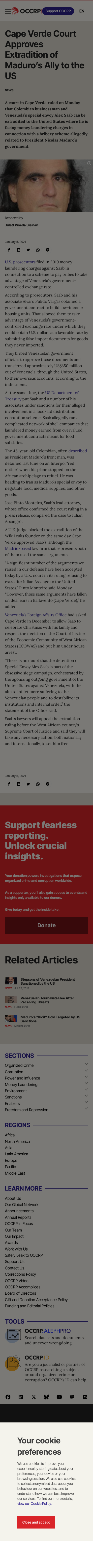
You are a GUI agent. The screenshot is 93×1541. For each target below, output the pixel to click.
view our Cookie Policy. (34, 1503)
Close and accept (36, 1522)
